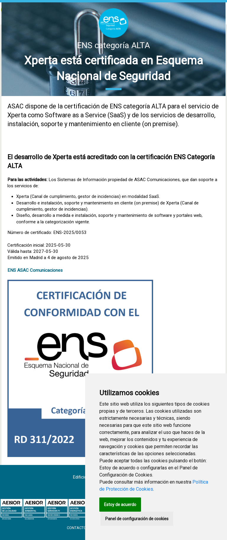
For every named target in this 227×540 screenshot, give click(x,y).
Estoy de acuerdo (120, 504)
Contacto (77, 528)
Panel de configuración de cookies (136, 518)
